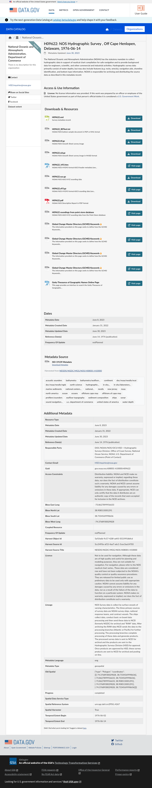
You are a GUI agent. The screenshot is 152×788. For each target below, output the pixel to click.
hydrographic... (92, 384)
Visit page (134, 165)
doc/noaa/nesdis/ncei (126, 380)
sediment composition (98, 397)
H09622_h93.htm (60, 164)
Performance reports (126, 769)
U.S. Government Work (128, 96)
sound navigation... (54, 402)
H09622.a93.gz (59, 188)
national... (89, 389)
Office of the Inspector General (94, 769)
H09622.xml (58, 117)
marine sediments (54, 389)
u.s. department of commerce (79, 402)
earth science (76, 384)
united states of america (108, 402)
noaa (123, 389)
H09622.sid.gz (58, 153)
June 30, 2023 (73, 53)
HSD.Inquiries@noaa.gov (20, 85)
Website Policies (34, 747)
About (6, 747)
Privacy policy (122, 774)
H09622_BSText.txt (61, 129)
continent (108, 380)
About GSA (10, 769)
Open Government (18, 747)
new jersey (112, 389)
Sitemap (47, 747)
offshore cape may (89, 393)
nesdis (101, 389)
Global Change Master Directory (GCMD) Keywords (76, 224)
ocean (65, 393)
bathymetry (71, 380)
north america (52, 393)
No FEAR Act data (50, 774)
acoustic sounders (54, 380)
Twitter (12, 97)
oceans (74, 393)
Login (74, 747)
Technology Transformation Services (76, 763)
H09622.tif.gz (58, 141)
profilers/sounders (54, 397)
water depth (127, 402)
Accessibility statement (17, 774)
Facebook (13, 102)
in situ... (106, 384)
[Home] (24, 10)
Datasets (117, 29)
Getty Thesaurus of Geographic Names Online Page (75, 282)
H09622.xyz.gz (59, 176)
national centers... (74, 389)
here (84, 728)
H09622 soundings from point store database (73, 212)
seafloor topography (75, 397)
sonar (123, 397)
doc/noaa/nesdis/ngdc (56, 384)
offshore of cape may (111, 393)
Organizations (135, 29)
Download (134, 118)
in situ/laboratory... (122, 384)
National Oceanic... (32, 37)
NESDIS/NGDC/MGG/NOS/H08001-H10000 (81, 370)
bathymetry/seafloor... (90, 380)
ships (114, 397)
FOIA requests (49, 769)
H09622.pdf (57, 200)
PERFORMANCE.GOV (61, 747)
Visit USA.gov (71, 781)
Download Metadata (60, 365)
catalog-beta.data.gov (64, 20)
